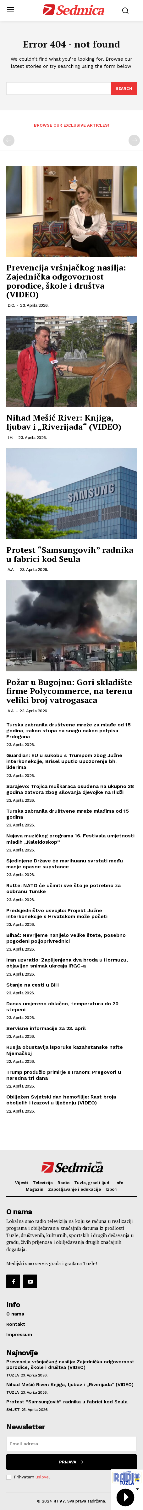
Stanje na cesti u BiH (32, 985)
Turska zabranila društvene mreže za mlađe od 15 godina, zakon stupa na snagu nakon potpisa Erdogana (68, 731)
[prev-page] (8, 140)
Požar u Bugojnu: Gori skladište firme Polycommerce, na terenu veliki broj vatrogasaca (69, 691)
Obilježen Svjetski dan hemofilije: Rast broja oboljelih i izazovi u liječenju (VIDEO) (61, 1100)
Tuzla (12, 1375)
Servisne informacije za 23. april (46, 1028)
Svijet (12, 1409)
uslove (42, 1477)
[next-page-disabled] (134, 140)
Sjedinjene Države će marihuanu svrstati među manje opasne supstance (64, 864)
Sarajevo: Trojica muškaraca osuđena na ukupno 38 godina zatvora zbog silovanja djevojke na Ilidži (70, 789)
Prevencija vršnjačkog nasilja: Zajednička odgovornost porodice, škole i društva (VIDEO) (66, 281)
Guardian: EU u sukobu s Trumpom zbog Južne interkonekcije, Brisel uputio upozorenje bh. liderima (64, 761)
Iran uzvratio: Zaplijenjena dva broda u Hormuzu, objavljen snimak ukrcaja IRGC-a (67, 963)
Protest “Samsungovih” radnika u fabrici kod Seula (69, 554)
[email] (71, 1443)
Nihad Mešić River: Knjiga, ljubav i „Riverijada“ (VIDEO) (63, 422)
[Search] (124, 88)
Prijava (71, 1462)
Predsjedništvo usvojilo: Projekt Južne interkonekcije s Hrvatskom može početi (56, 913)
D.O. (11, 305)
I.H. (10, 437)
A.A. (11, 569)
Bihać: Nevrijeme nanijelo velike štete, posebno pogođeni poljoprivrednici (66, 938)
